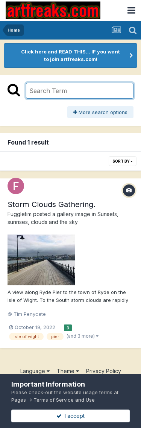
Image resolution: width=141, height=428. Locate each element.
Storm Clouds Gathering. (52, 204)
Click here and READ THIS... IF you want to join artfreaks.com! (70, 55)
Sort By (122, 161)
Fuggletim (20, 214)
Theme (68, 371)
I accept (70, 416)
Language (35, 371)
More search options (100, 112)
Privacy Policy (103, 371)
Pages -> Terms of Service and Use (53, 400)
